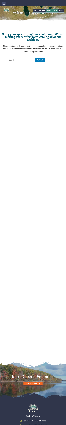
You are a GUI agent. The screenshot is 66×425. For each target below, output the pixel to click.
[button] (4, 3)
